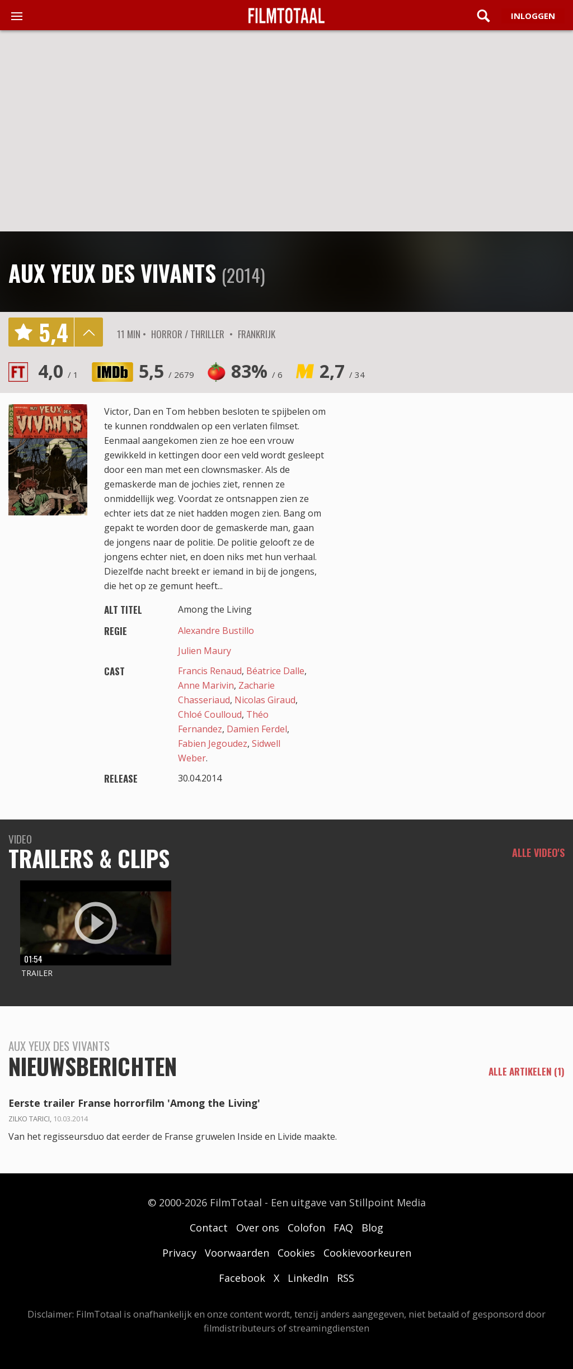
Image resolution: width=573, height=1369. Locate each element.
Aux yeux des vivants (112, 273)
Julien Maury (204, 651)
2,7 (342, 371)
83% (257, 371)
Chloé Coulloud (210, 714)
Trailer (37, 973)
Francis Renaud (210, 671)
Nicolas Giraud (264, 700)
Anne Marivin (206, 685)
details (88, 332)
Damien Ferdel (257, 729)
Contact (209, 1227)
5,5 (166, 371)
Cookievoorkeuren (367, 1252)
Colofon (306, 1227)
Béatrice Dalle (275, 671)
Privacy (179, 1252)
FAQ (343, 1227)
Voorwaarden (237, 1252)
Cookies (296, 1252)
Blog (372, 1227)
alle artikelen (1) (527, 1071)
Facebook (242, 1278)
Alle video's (538, 852)
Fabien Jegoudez (212, 743)
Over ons (257, 1227)
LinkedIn (308, 1278)
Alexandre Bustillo (216, 630)
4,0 (58, 371)
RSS (345, 1278)
